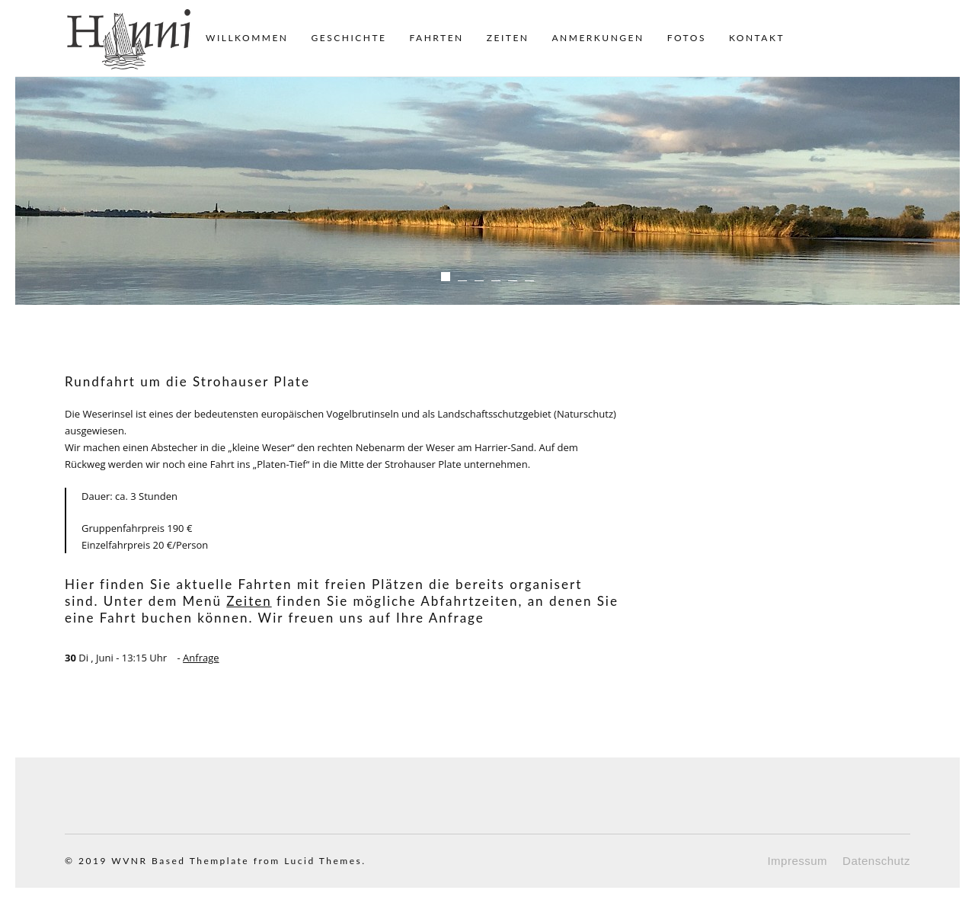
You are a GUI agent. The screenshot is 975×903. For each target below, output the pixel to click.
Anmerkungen (597, 37)
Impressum (797, 860)
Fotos (686, 37)
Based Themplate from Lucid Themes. (259, 860)
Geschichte (349, 37)
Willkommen (247, 37)
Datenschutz (876, 860)
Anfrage (201, 657)
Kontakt (757, 37)
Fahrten (436, 37)
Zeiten (508, 37)
